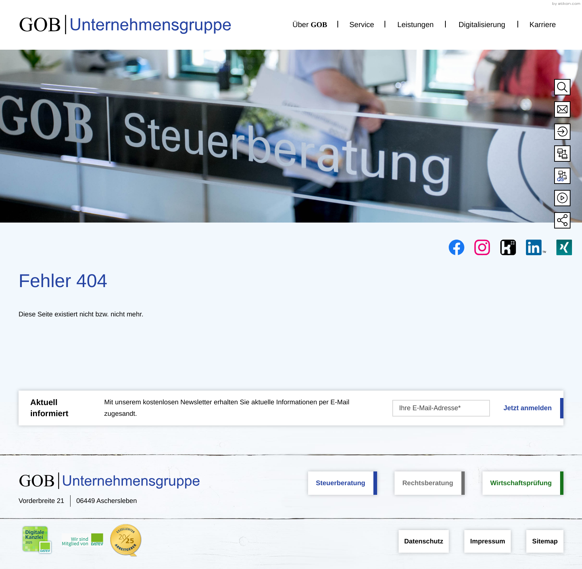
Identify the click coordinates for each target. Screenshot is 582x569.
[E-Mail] (441, 408)
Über (309, 22)
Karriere (543, 22)
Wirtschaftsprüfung (521, 482)
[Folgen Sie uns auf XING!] (564, 247)
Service (361, 22)
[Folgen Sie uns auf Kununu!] (508, 247)
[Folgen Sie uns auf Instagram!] (482, 247)
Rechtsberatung (427, 482)
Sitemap (545, 541)
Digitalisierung (482, 22)
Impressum (484, 541)
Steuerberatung (340, 482)
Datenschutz (418, 541)
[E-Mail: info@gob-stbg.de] (562, 109)
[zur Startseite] (105, 22)
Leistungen (416, 22)
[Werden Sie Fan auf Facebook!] (456, 247)
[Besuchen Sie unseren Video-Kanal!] (562, 198)
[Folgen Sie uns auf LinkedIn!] (536, 247)
